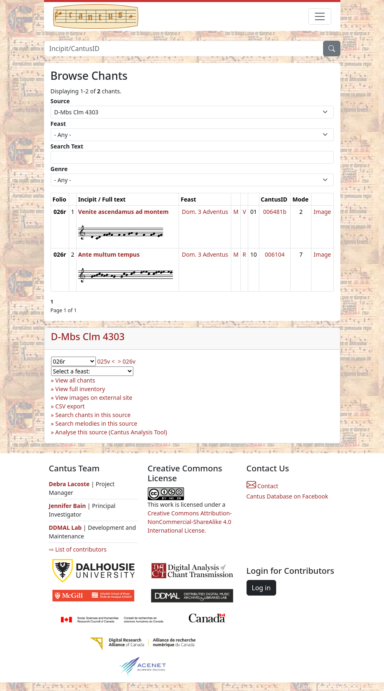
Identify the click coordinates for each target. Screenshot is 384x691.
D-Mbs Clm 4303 (88, 336)
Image (322, 212)
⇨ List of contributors (78, 549)
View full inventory (80, 389)
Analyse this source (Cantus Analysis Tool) (111, 432)
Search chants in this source (92, 415)
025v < (106, 361)
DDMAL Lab (65, 527)
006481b (274, 212)
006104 (274, 254)
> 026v (126, 361)
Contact (262, 486)
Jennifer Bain (68, 506)
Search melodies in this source (96, 423)
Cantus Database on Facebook (287, 496)
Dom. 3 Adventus (205, 212)
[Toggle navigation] (319, 16)
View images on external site (93, 397)
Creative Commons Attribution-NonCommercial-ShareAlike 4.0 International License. (190, 521)
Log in (261, 587)
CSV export (70, 406)
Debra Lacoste (69, 484)
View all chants (75, 380)
